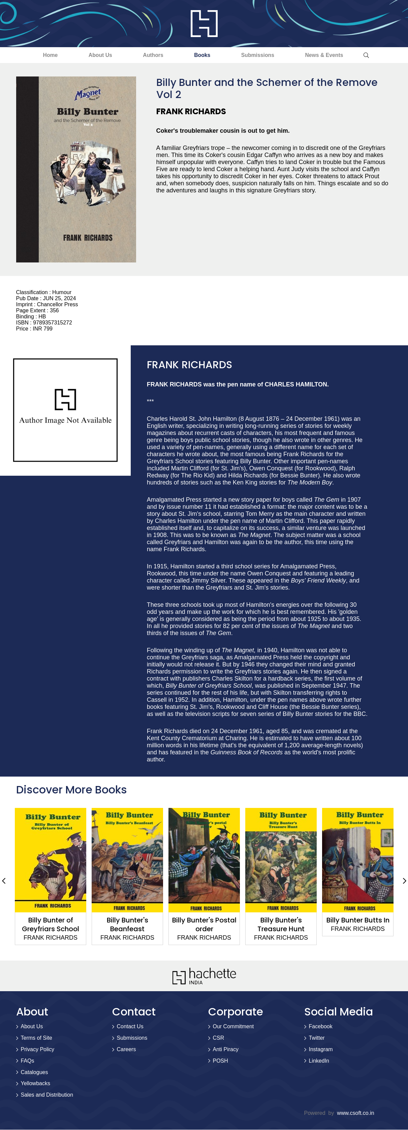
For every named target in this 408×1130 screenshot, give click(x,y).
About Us (95, 55)
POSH (220, 1061)
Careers (126, 1050)
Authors (151, 55)
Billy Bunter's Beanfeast (127, 925)
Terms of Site (36, 1038)
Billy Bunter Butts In (357, 920)
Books (203, 55)
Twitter (317, 1038)
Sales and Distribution (47, 1095)
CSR (218, 1038)
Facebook (321, 1027)
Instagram (321, 1050)
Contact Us (130, 1027)
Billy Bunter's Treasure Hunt (281, 925)
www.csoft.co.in (355, 1113)
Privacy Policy (38, 1050)
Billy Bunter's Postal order (204, 925)
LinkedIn (319, 1061)
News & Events (332, 55)
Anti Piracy (226, 1050)
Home (42, 55)
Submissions (262, 55)
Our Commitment (233, 1027)
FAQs (27, 1061)
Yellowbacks (35, 1084)
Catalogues (34, 1072)
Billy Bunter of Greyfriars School (50, 925)
